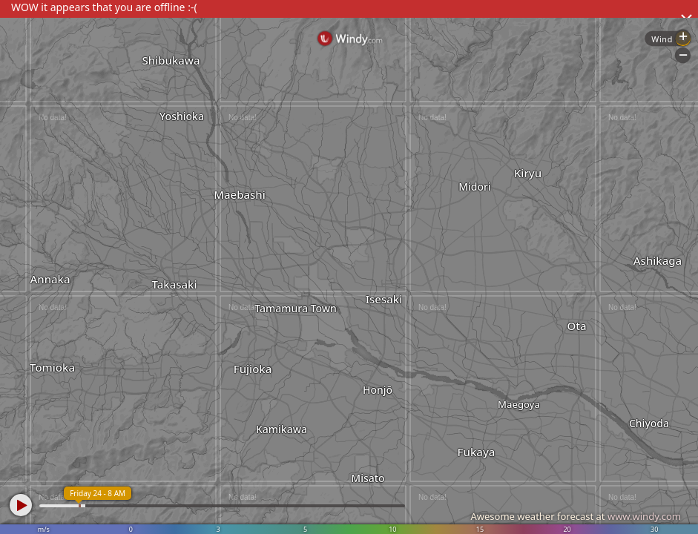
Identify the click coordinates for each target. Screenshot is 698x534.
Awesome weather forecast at (575, 516)
